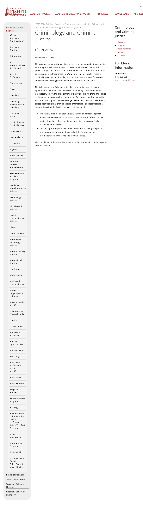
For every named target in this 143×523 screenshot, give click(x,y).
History (13, 227)
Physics (13, 320)
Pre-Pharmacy (16, 350)
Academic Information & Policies (72, 14)
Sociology (14, 407)
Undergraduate (15, 14)
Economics (15, 143)
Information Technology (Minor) (15, 242)
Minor (120, 52)
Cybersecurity (16, 131)
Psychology (15, 356)
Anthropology (16, 56)
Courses (121, 55)
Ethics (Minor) (16, 155)
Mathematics (16, 275)
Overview (122, 42)
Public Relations (17, 383)
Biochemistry (16, 83)
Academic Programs (41, 14)
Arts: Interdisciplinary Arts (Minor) (17, 65)
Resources (102, 14)
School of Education (15, 479)
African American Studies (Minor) (17, 38)
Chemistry (14, 95)
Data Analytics (16, 137)
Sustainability (16, 452)
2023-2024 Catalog (44, 24)
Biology (13, 89)
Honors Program (17, 233)
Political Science (17, 326)
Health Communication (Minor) (17, 218)
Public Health (16, 377)
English (13, 149)
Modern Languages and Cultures (17, 293)
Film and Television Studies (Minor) (17, 164)
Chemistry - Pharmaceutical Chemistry (17, 104)
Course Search (122, 14)
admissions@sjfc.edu (125, 80)
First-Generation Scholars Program (17, 176)
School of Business (15, 474)
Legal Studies (16, 269)
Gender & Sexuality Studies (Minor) (18, 188)
